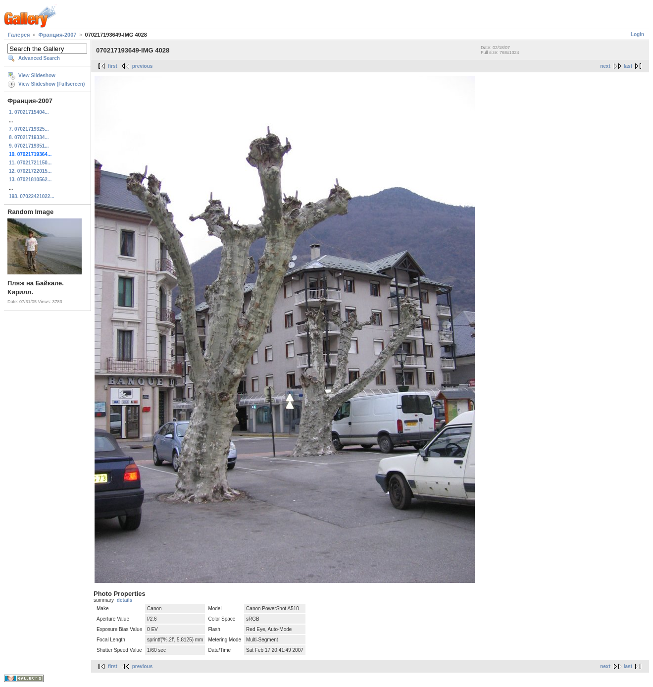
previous (142, 66)
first (112, 66)
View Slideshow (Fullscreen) (51, 84)
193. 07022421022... (31, 196)
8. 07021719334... (29, 137)
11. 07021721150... (30, 162)
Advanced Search (39, 58)
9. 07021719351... (29, 146)
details (125, 600)
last (628, 66)
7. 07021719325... (29, 129)
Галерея (19, 35)
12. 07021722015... (30, 171)
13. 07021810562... (30, 179)
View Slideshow (36, 75)
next (605, 66)
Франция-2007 (58, 35)
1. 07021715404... (29, 112)
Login (637, 34)
